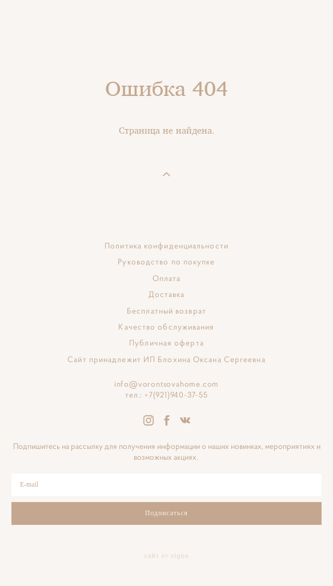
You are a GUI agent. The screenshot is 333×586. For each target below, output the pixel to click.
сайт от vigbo (166, 556)
